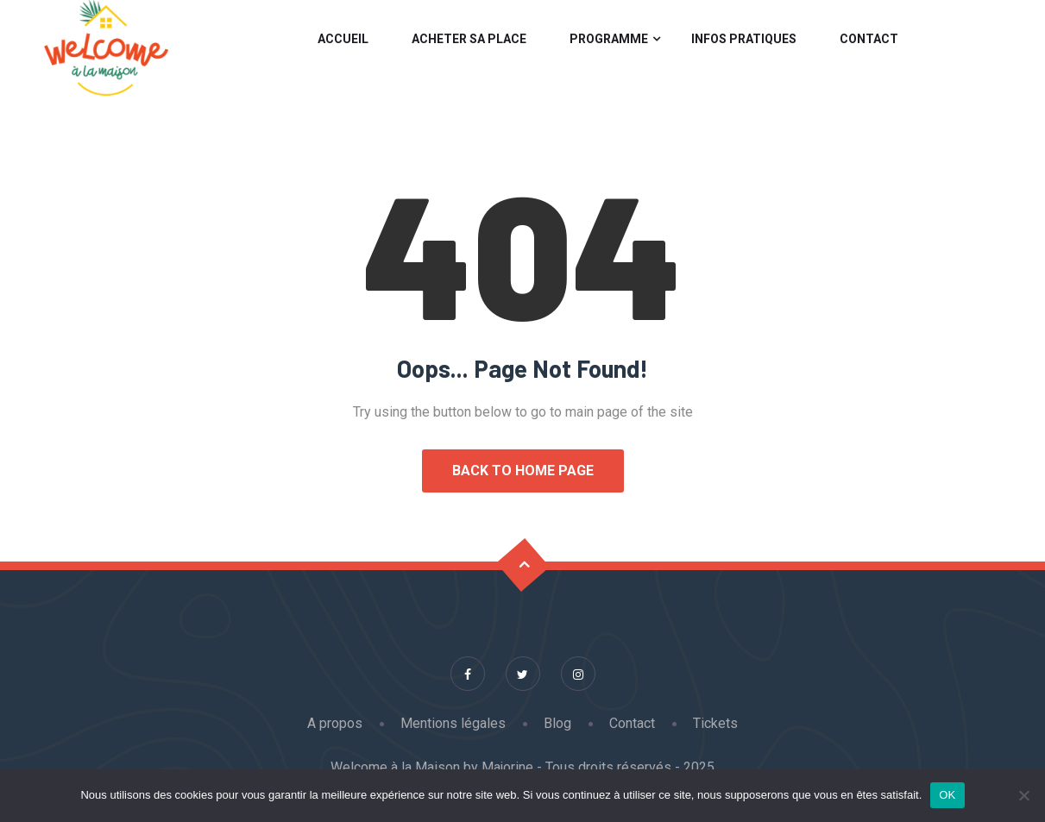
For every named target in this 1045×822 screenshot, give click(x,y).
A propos (334, 723)
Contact (869, 39)
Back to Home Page (523, 470)
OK (947, 794)
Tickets (715, 723)
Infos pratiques (743, 39)
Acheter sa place (469, 39)
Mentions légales (453, 723)
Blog (557, 723)
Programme (609, 39)
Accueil (343, 39)
